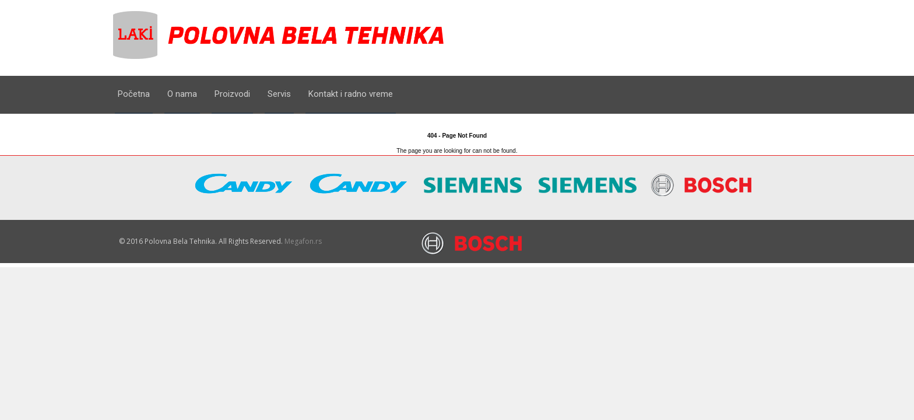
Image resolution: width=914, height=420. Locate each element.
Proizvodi (232, 94)
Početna (134, 94)
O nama (182, 94)
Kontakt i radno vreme (350, 94)
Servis (279, 94)
